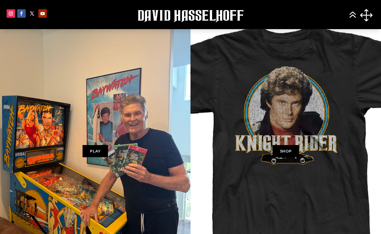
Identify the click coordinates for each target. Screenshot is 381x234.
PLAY (95, 151)
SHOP (286, 151)
